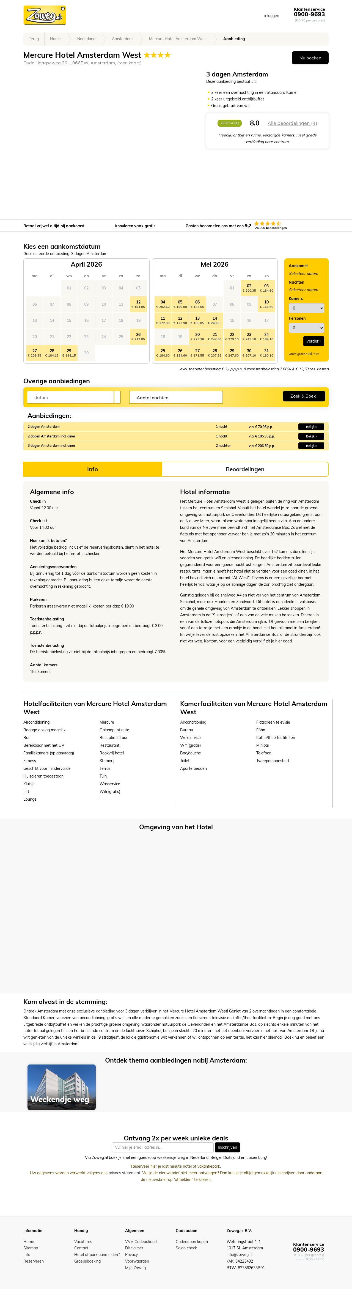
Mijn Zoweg (135, 1267)
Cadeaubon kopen (192, 1241)
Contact (81, 1248)
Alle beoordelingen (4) (292, 123)
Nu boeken (310, 58)
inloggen (271, 15)
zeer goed (230, 123)
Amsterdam (122, 38)
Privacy (131, 1254)
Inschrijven (227, 1147)
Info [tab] (92, 469)
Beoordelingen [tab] (245, 469)
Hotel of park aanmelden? (97, 1254)
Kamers (296, 298)
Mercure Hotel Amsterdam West (178, 38)
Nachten (296, 282)
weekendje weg (171, 1157)
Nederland (86, 38)
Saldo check (186, 1248)
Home (55, 38)
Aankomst (298, 265)
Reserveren (33, 1261)
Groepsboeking (87, 1261)
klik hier (313, 354)
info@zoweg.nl (239, 1254)
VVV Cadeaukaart (141, 1241)
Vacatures (83, 1241)
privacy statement (124, 1172)
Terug (34, 38)
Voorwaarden (137, 1261)
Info (26, 1254)
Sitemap (30, 1248)
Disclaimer (134, 1248)
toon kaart (129, 62)
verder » (314, 341)
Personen (297, 318)
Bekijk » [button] (311, 427)
